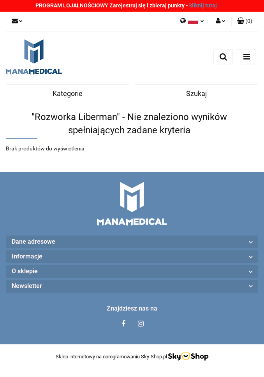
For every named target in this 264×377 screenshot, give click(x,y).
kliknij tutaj (203, 5)
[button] (244, 21)
